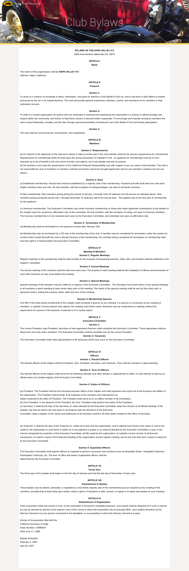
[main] (94, 22)
